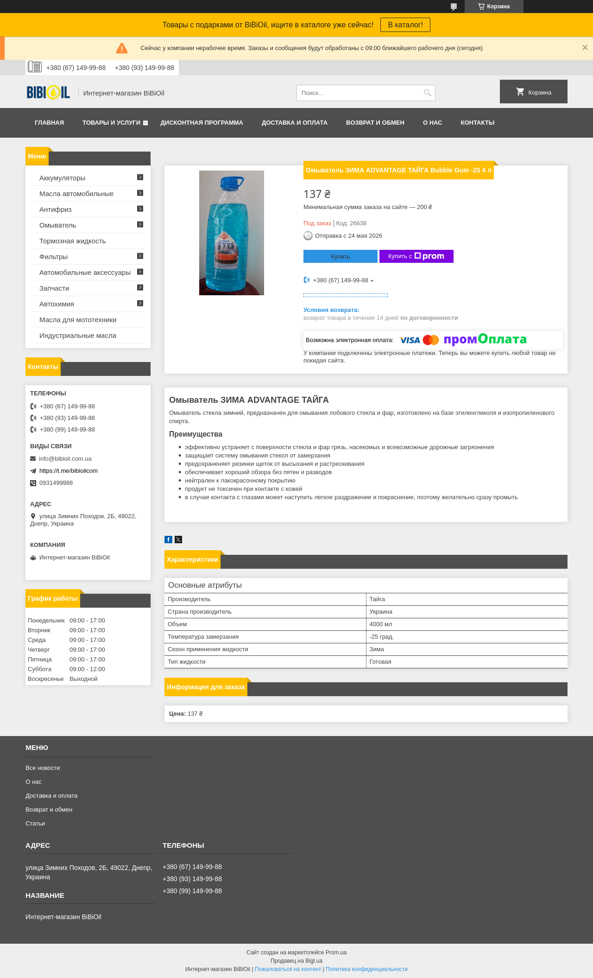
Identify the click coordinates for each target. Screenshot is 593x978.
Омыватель (57, 225)
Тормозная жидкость (72, 241)
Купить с (416, 256)
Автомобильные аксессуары (85, 272)
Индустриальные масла (77, 335)
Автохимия (56, 304)
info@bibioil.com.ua (65, 458)
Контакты (477, 122)
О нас (432, 122)
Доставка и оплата (295, 122)
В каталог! (405, 25)
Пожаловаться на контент (288, 969)
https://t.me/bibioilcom (68, 470)
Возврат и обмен (375, 122)
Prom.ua (336, 952)
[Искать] (427, 93)
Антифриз (55, 209)
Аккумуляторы (62, 178)
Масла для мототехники (77, 320)
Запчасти (54, 288)
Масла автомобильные (76, 193)
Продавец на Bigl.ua (296, 961)
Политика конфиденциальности (367, 969)
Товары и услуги (111, 122)
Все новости (42, 767)
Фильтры (53, 256)
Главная (49, 122)
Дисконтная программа (202, 122)
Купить (340, 256)
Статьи (35, 823)
